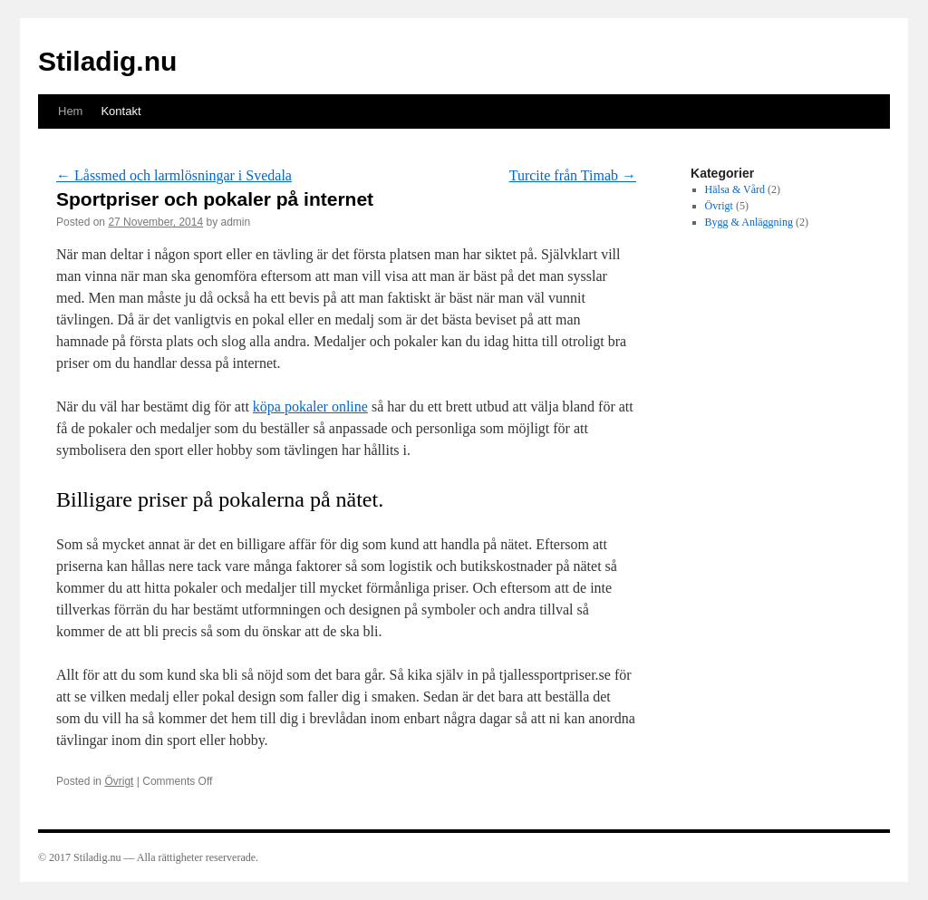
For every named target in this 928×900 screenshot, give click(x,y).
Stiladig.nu (107, 61)
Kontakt (120, 111)
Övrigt (118, 781)
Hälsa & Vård (735, 189)
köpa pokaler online (310, 406)
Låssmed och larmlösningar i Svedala (174, 175)
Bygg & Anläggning (749, 222)
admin (236, 222)
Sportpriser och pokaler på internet (214, 199)
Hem (70, 111)
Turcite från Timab (572, 175)
